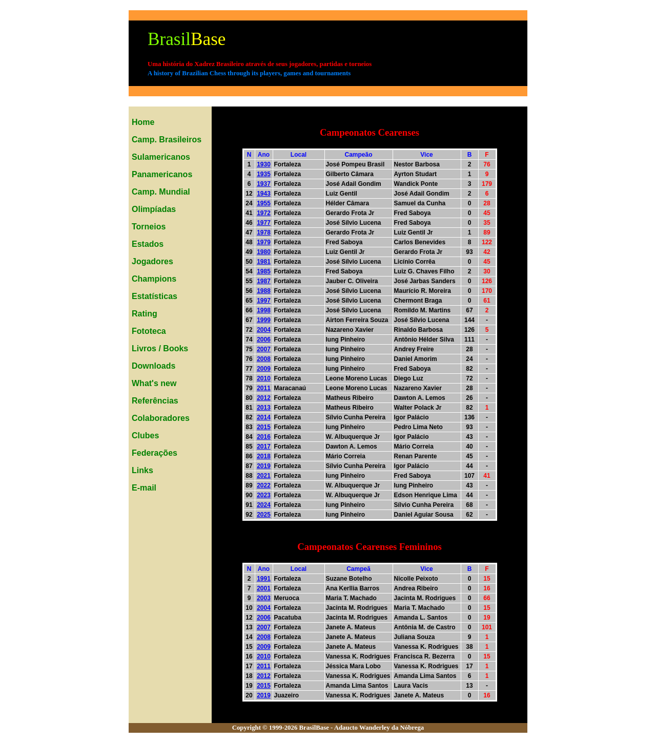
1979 (264, 242)
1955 (264, 203)
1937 (264, 183)
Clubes (145, 435)
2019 (264, 466)
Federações (154, 453)
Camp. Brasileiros (166, 139)
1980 (264, 252)
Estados (147, 244)
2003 (264, 598)
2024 (264, 504)
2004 (264, 329)
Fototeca (149, 331)
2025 (264, 514)
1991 (264, 578)
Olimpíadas (154, 209)
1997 (264, 300)
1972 (264, 213)
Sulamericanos (161, 157)
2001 (264, 588)
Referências (155, 400)
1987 (264, 281)
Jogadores (152, 261)
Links (142, 470)
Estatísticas (154, 296)
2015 (264, 427)
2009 (264, 368)
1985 (264, 271)
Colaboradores (161, 418)
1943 (264, 193)
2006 (264, 339)
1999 (264, 320)
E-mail (144, 487)
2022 (264, 485)
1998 (264, 310)
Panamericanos (162, 174)
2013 (264, 407)
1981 (264, 261)
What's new (154, 383)
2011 (264, 388)
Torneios (149, 226)
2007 (264, 349)
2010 (264, 378)
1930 (264, 164)
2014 (264, 417)
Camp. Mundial (161, 191)
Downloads (153, 366)
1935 (264, 174)
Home (143, 122)
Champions (154, 278)
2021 (264, 475)
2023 (264, 495)
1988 (264, 290)
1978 (264, 232)
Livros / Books (160, 348)
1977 (264, 222)
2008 (264, 359)
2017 (264, 446)
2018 (264, 456)
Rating (144, 313)
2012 (264, 397)
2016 (264, 436)
